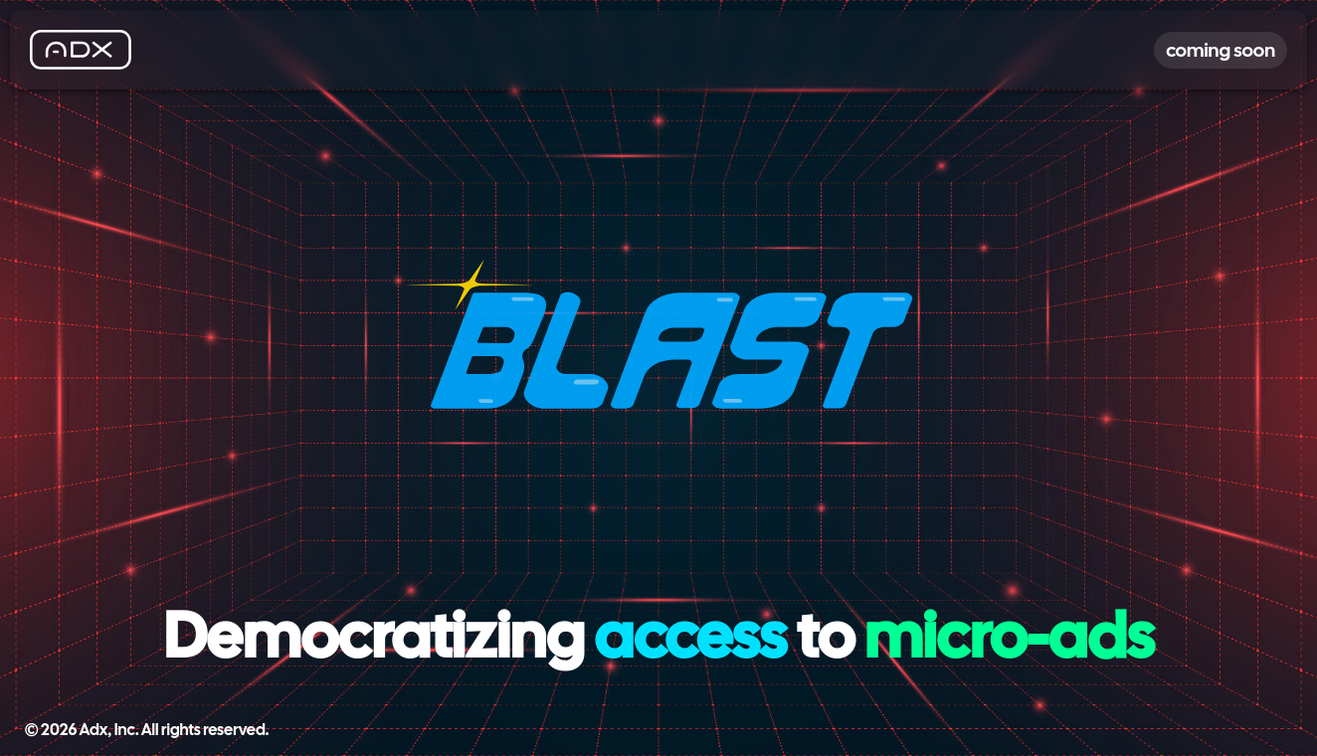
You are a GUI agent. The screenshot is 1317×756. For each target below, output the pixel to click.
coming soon (1220, 50)
